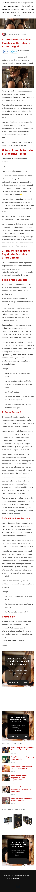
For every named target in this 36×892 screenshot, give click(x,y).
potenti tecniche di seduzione (20, 91)
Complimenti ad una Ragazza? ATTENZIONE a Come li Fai (21, 789)
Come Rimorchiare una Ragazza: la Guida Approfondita (19, 777)
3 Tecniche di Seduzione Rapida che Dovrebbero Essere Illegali (16, 43)
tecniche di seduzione (13, 158)
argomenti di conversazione (22, 573)
